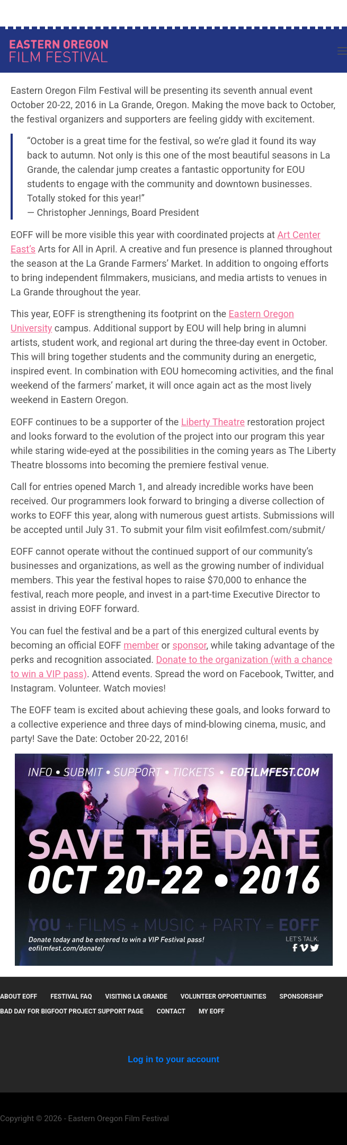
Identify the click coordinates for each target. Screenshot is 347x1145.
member (141, 645)
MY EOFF (212, 1011)
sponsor (189, 645)
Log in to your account (173, 1059)
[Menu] (342, 51)
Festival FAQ (71, 996)
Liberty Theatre (213, 421)
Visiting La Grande (136, 996)
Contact (171, 1011)
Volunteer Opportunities (223, 996)
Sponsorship (301, 996)
